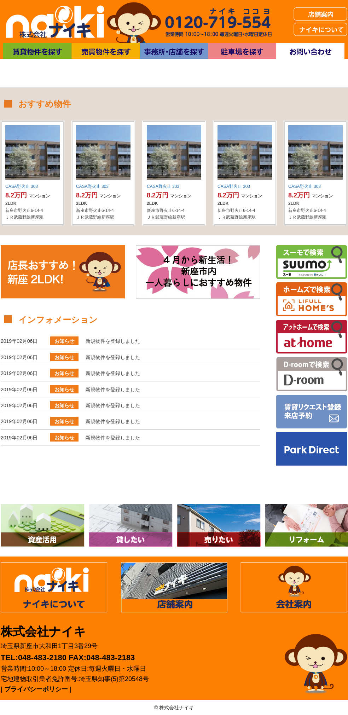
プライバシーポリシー (36, 689)
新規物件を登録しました (113, 341)
